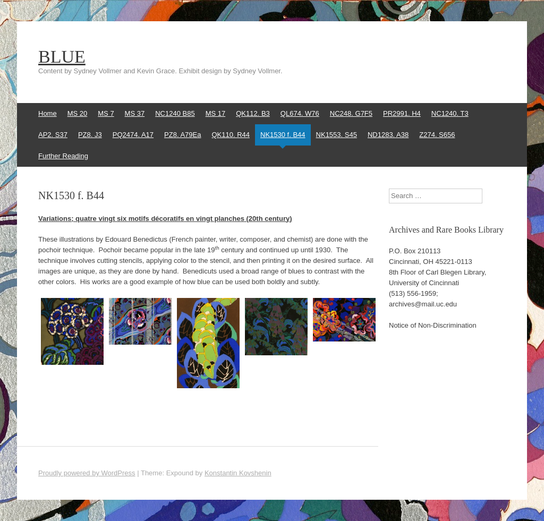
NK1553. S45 (336, 135)
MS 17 (216, 113)
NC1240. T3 (450, 113)
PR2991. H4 (402, 113)
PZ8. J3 (90, 135)
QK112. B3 (253, 113)
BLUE (62, 57)
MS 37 (135, 113)
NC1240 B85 (174, 113)
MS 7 (106, 113)
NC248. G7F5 (351, 113)
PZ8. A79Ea (182, 135)
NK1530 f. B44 (282, 135)
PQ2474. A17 (133, 135)
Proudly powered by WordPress (86, 473)
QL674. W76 (299, 113)
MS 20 (77, 113)
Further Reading (63, 156)
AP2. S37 (52, 135)
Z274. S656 (437, 135)
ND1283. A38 (388, 135)
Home (47, 113)
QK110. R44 (230, 135)
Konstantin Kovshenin (238, 473)
